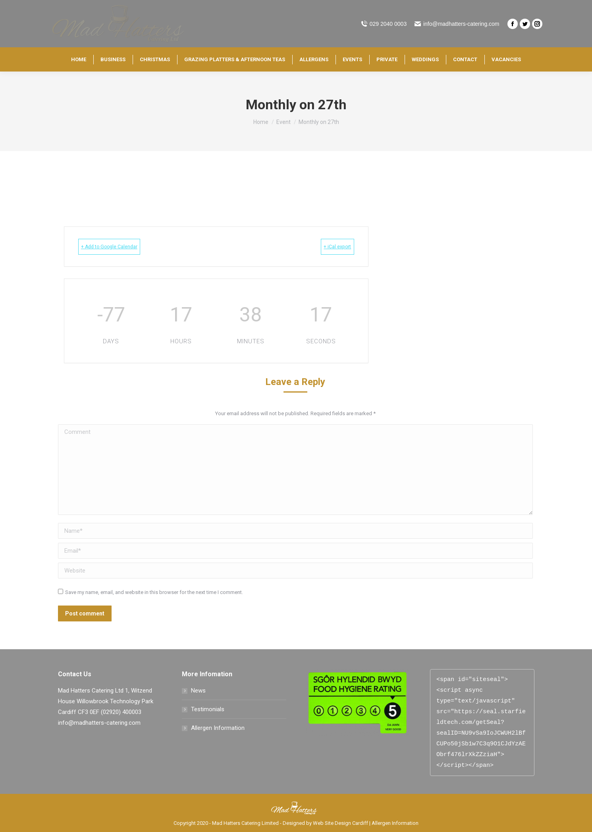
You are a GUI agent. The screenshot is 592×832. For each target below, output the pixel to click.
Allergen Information (218, 727)
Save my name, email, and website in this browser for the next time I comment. (154, 592)
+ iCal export (326, 247)
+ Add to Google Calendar (122, 247)
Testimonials (207, 709)
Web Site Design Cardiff (340, 823)
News (198, 690)
